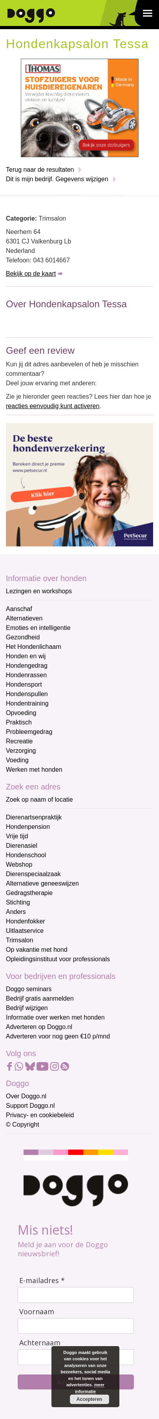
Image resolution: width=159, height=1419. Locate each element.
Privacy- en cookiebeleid (40, 1115)
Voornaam (36, 1311)
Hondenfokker (25, 921)
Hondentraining (27, 703)
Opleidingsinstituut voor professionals (58, 959)
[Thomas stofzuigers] (80, 107)
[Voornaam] (76, 1326)
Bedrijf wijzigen (27, 1008)
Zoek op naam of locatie (39, 799)
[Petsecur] (79, 484)
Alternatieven (24, 618)
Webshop (19, 864)
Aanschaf (19, 608)
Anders (16, 911)
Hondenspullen (27, 694)
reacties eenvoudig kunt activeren (52, 406)
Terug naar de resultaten (40, 169)
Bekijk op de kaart (31, 273)
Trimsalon (19, 940)
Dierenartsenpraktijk (34, 817)
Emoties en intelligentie (38, 627)
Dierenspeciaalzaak (33, 874)
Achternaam (39, 1342)
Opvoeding (21, 713)
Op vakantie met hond (37, 949)
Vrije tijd (17, 836)
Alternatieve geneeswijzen (42, 883)
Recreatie (19, 741)
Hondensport (24, 684)
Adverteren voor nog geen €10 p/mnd (58, 1036)
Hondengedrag (27, 665)
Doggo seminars (29, 989)
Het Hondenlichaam (33, 646)
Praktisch (19, 722)
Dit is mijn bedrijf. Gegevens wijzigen (57, 179)
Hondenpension (28, 826)
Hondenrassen (26, 675)
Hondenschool (26, 855)
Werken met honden (34, 769)
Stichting (18, 902)
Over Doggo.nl (26, 1096)
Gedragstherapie (29, 893)
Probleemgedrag (29, 731)
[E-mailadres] (76, 1295)
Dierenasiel (21, 845)
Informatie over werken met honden (55, 1017)
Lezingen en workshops (39, 591)
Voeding (17, 760)
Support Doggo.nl (30, 1105)
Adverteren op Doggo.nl (39, 1026)
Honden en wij (26, 656)
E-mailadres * (42, 1280)
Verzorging (21, 750)
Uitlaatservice (25, 930)
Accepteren (89, 1399)
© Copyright (22, 1124)
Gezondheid (23, 637)
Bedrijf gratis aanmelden (40, 998)
